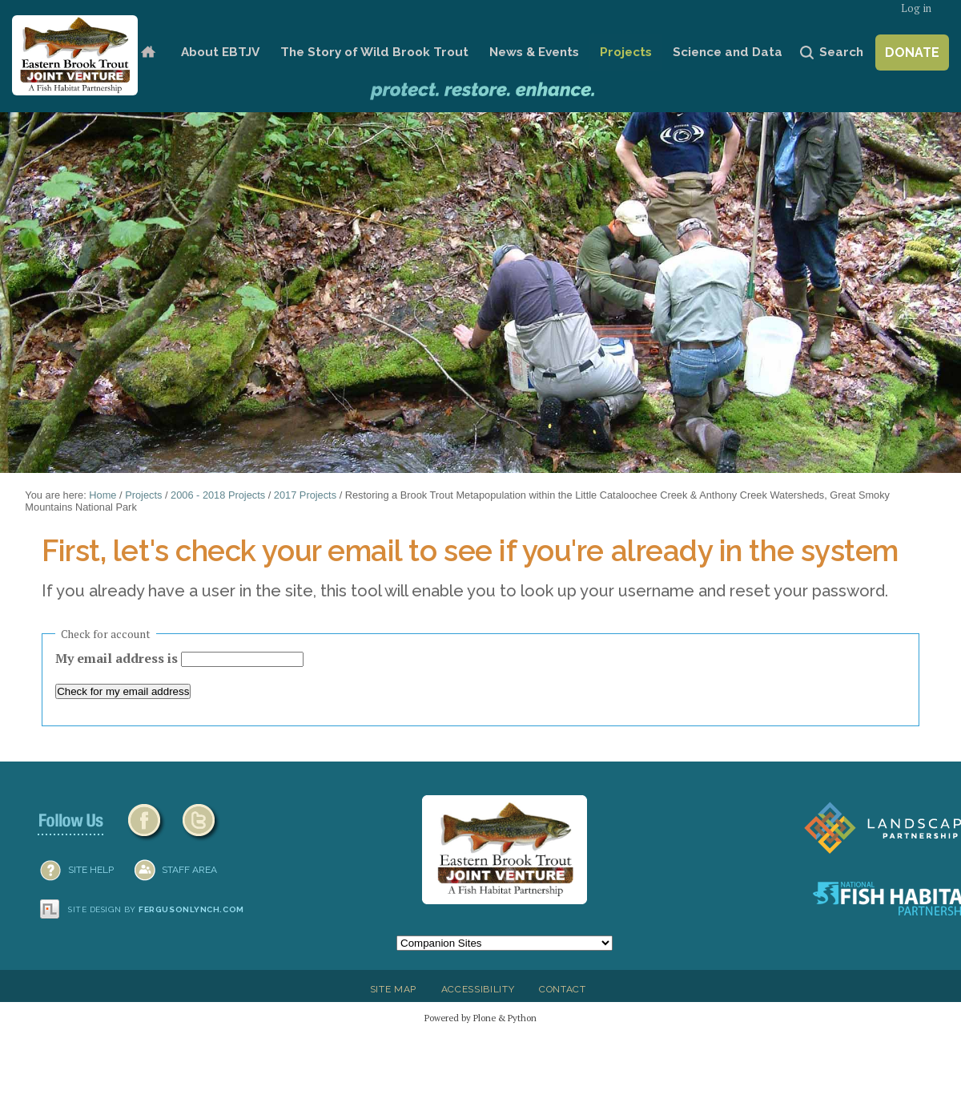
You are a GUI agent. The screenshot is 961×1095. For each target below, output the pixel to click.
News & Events (534, 52)
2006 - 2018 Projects (218, 495)
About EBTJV (220, 52)
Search (841, 52)
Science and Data (727, 52)
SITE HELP (91, 869)
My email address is (118, 658)
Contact (562, 989)
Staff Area (189, 869)
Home (148, 52)
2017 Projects (305, 495)
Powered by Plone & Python (480, 1018)
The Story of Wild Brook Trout (374, 52)
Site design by (156, 909)
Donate (912, 52)
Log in (916, 8)
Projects (626, 52)
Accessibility (478, 989)
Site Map (393, 989)
